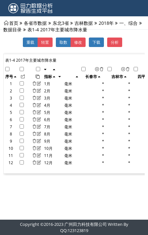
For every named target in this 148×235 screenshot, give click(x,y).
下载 (96, 42)
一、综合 (128, 23)
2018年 (106, 23)
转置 (45, 42)
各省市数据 (35, 23)
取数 (63, 42)
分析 (115, 42)
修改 (78, 42)
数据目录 (12, 29)
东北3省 (61, 23)
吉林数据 (83, 23)
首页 (13, 23)
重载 (30, 42)
